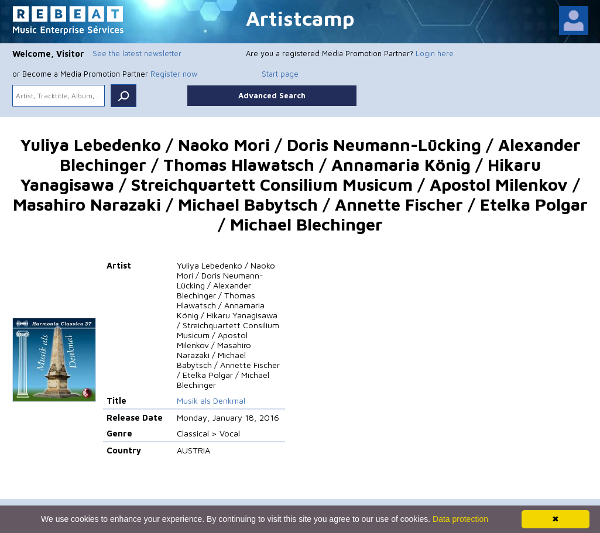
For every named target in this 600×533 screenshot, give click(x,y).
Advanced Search (272, 95)
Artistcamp (300, 18)
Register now (173, 73)
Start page (280, 73)
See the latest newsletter (136, 53)
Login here (435, 53)
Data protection (460, 519)
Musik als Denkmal (211, 400)
